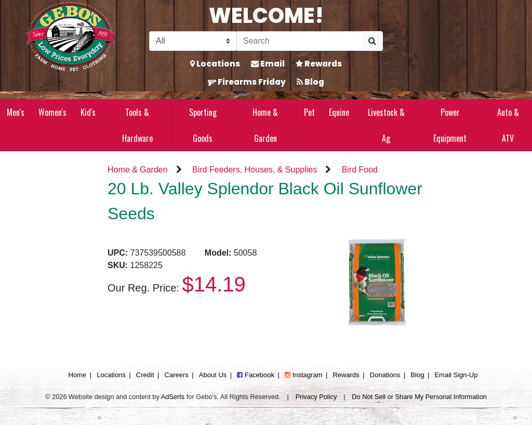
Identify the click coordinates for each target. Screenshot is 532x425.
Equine (339, 112)
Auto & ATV (508, 125)
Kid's (88, 112)
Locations (215, 63)
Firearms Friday (247, 81)
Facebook (255, 375)
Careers (177, 375)
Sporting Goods (203, 125)
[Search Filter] (193, 41)
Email (268, 63)
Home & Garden (265, 125)
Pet (309, 112)
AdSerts (173, 397)
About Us (213, 375)
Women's (52, 112)
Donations (385, 375)
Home (77, 375)
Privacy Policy (316, 397)
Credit (145, 375)
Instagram (303, 375)
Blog (310, 81)
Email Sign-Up (455, 375)
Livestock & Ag (386, 125)
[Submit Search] (372, 41)
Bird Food (360, 169)
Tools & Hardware (137, 125)
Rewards (319, 63)
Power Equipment (450, 125)
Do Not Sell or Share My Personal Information (419, 397)
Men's (15, 112)
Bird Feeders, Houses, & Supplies (254, 169)
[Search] (299, 41)
